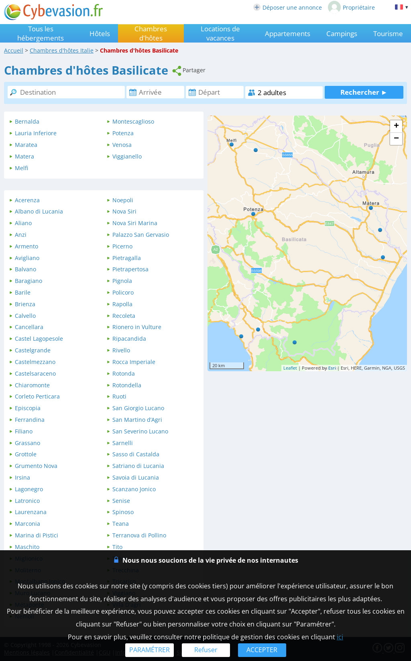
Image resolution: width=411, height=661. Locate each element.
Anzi (20, 234)
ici (340, 637)
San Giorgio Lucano (138, 408)
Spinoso (123, 512)
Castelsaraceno (35, 373)
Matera (24, 156)
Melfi (21, 168)
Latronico (27, 500)
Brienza (25, 304)
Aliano (23, 223)
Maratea (26, 144)
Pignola (122, 281)
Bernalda (27, 121)
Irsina (22, 477)
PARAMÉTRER (149, 649)
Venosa (122, 144)
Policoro (123, 292)
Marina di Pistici (36, 535)
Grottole (26, 454)
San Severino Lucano (140, 431)
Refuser (206, 649)
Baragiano (28, 281)
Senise (121, 500)
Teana (120, 523)
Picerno (122, 246)
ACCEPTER (261, 649)
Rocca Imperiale (133, 362)
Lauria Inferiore (36, 133)
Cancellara (29, 327)
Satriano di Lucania (138, 466)
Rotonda (123, 373)
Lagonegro (29, 489)
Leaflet (290, 368)
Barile (23, 292)
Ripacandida (129, 338)
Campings (341, 33)
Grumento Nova (36, 466)
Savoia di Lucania (135, 477)
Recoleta (123, 315)
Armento (26, 246)
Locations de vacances (220, 33)
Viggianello (127, 156)
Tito (117, 547)
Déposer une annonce (287, 7)
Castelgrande (33, 350)
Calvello (25, 315)
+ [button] (396, 126)
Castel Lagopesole (39, 338)
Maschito (27, 547)
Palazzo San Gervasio (140, 234)
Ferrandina (30, 419)
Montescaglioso (133, 121)
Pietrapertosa (130, 269)
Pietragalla (126, 258)
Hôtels (100, 33)
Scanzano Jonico (134, 489)
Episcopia (28, 408)
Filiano (24, 431)
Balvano (25, 269)
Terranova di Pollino (139, 535)
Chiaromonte (32, 385)
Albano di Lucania (39, 211)
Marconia (27, 523)
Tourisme (388, 33)
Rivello (121, 350)
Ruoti (119, 396)
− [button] (396, 139)
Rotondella (126, 385)
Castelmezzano (35, 362)
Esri (332, 368)
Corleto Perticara (37, 396)
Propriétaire (351, 7)
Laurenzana (31, 512)
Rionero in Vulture (136, 327)
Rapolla (122, 304)
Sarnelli (122, 443)
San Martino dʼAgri (137, 419)
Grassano (27, 443)
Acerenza (27, 200)
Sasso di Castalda (135, 454)
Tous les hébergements (40, 33)
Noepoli (122, 200)
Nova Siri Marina (134, 223)
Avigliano (27, 258)
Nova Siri (124, 211)
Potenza (123, 133)
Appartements (287, 33)
